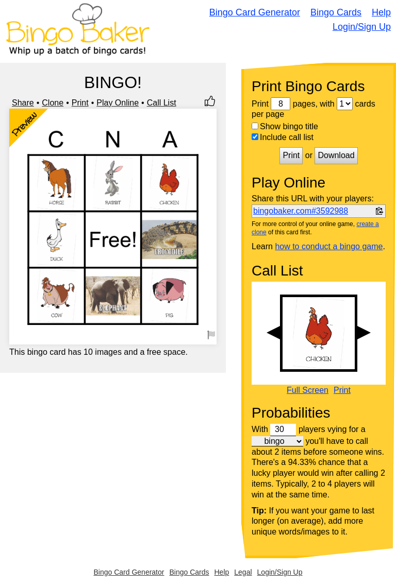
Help (381, 12)
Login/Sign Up (362, 27)
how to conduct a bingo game (329, 246)
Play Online (117, 102)
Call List (161, 102)
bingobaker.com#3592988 (300, 210)
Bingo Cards (335, 12)
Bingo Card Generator (254, 12)
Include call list (283, 137)
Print (80, 102)
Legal (243, 572)
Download (336, 155)
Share (23, 102)
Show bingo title (285, 126)
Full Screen (307, 390)
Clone (52, 102)
